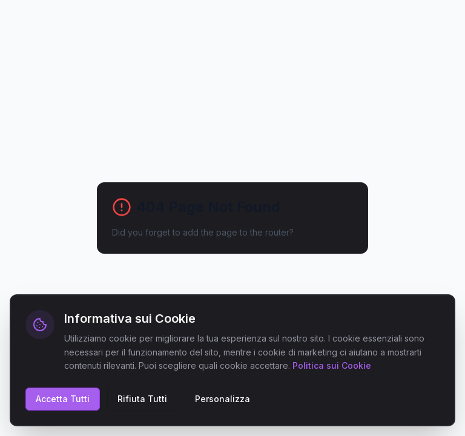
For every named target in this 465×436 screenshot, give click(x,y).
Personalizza (222, 399)
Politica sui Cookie (331, 365)
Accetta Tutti (63, 399)
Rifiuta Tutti (142, 399)
